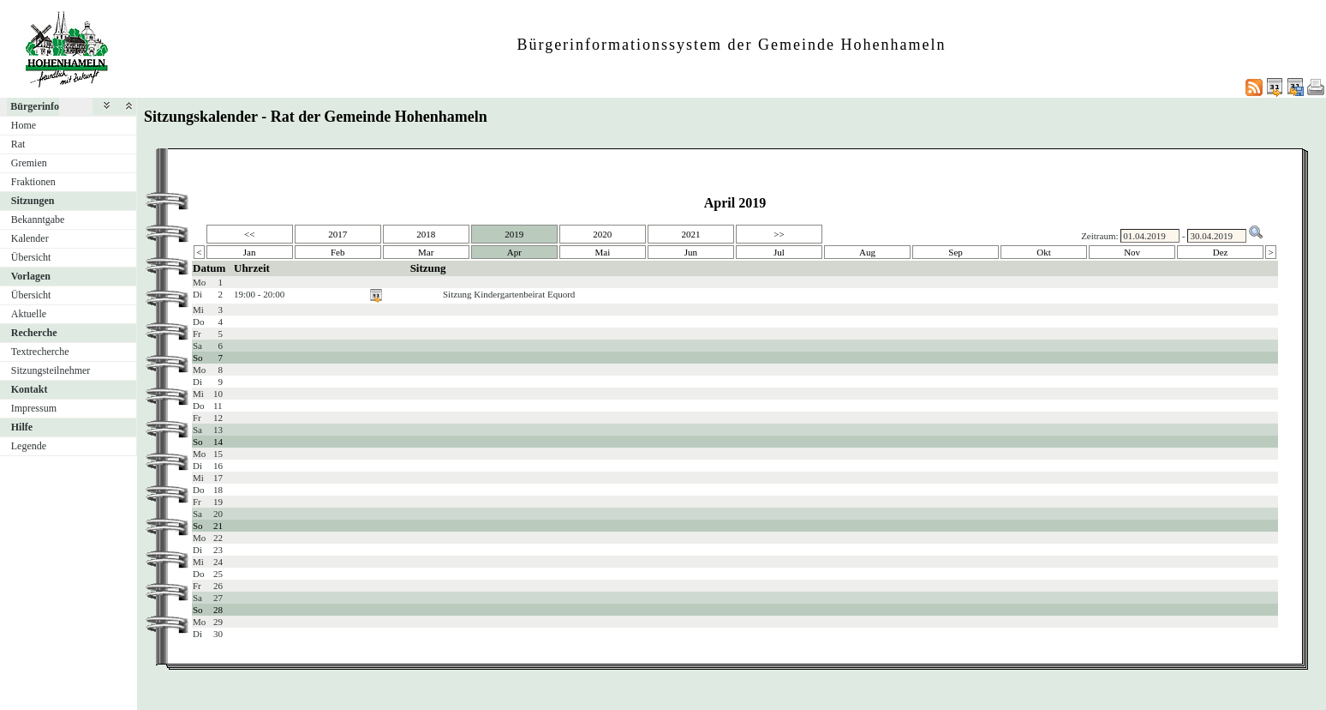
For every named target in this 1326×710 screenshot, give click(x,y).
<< (249, 234)
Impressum (34, 408)
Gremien (29, 163)
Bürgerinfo (34, 106)
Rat (18, 144)
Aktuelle (28, 314)
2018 (425, 234)
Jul (779, 252)
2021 (690, 234)
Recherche (34, 333)
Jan (249, 252)
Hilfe (22, 427)
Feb (338, 252)
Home (23, 125)
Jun (690, 252)
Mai (602, 252)
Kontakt (29, 389)
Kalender (30, 238)
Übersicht (31, 257)
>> (779, 234)
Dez (1220, 252)
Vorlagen (31, 276)
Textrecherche (40, 352)
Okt (1043, 252)
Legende (28, 446)
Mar (425, 252)
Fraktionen (33, 182)
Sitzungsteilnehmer (51, 370)
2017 (337, 234)
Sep (955, 252)
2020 (602, 234)
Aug (867, 252)
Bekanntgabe (38, 220)
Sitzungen (33, 201)
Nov (1132, 252)
